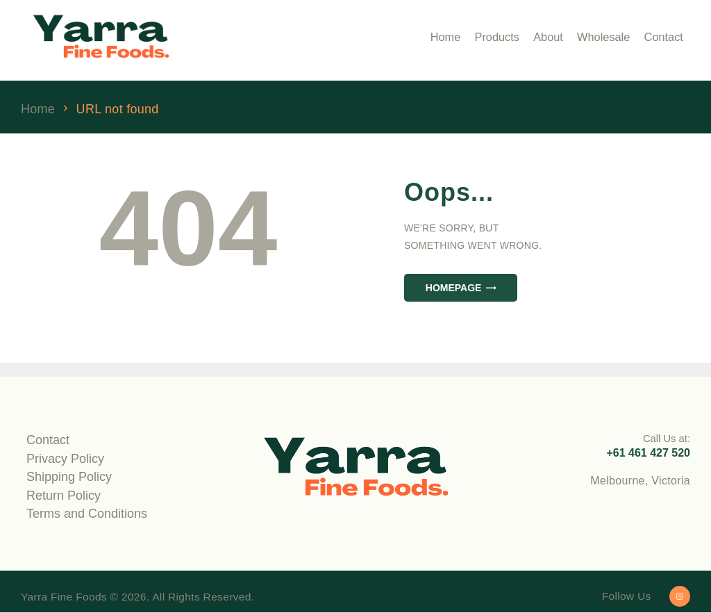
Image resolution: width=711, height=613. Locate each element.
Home (38, 109)
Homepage (454, 287)
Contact (47, 440)
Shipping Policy (69, 477)
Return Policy (63, 495)
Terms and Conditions (86, 514)
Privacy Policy (65, 459)
